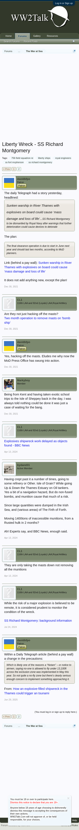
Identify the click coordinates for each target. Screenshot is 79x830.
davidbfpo (23, 179)
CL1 (19, 299)
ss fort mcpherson (14, 162)
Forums (22, 36)
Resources (52, 36)
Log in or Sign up (64, 3)
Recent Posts (30, 41)
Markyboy (23, 380)
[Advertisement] (39, 98)
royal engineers (62, 158)
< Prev (6, 169)
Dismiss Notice (68, 798)
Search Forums (12, 41)
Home (8, 36)
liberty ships (43, 158)
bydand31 (23, 465)
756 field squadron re (21, 158)
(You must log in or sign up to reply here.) (56, 712)
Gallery (37, 36)
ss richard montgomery (39, 162)
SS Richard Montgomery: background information (38, 620)
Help (74, 820)
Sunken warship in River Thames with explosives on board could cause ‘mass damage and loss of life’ (38, 267)
